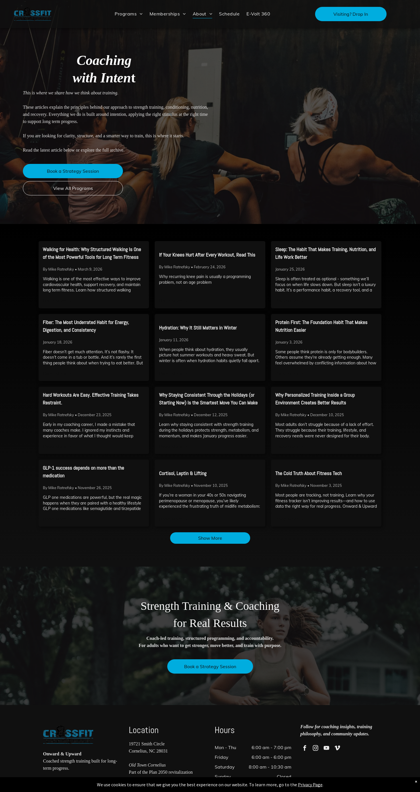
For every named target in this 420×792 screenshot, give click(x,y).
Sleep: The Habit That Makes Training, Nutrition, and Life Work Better (325, 253)
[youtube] (326, 749)
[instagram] (315, 749)
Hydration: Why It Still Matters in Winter (198, 327)
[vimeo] (337, 749)
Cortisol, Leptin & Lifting (182, 473)
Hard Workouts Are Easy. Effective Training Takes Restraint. (91, 399)
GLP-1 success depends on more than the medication (83, 472)
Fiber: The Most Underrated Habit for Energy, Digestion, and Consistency (86, 326)
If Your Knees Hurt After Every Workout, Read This (207, 254)
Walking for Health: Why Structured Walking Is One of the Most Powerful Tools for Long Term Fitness (92, 253)
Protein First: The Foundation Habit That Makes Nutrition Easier (321, 326)
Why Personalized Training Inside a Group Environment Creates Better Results (315, 399)
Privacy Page (304, 784)
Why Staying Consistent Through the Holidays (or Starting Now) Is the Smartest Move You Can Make (208, 399)
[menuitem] (128, 13)
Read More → (57, 300)
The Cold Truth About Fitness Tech (308, 473)
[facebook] (304, 749)
